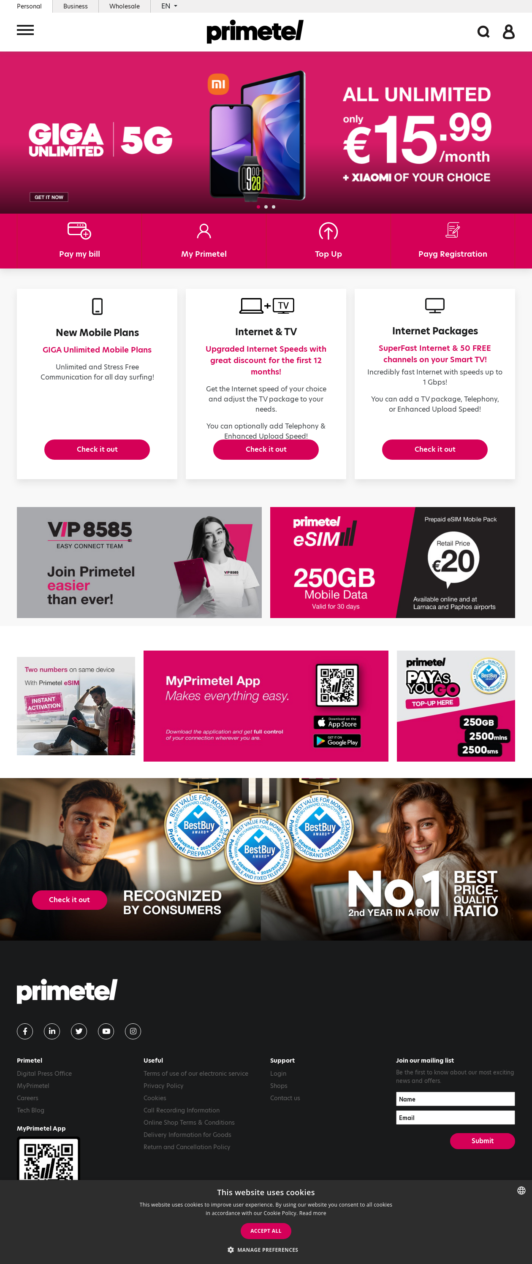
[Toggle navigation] (25, 32)
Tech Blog (30, 1122)
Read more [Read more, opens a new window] (312, 1213)
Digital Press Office (44, 1085)
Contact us (285, 1110)
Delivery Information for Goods (187, 1146)
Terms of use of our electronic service (196, 1085)
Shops (279, 1097)
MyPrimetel (33, 1097)
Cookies (155, 1110)
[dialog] (266, 1222)
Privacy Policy (164, 1097)
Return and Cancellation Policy (187, 1159)
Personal (29, 6)
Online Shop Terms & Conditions (189, 1134)
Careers (27, 1110)
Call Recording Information (182, 1122)
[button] (258, 207)
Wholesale (124, 6)
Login (278, 1085)
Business (75, 6)
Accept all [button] (266, 1230)
